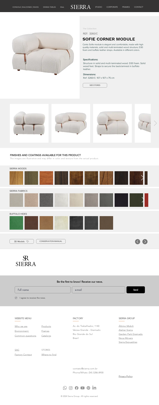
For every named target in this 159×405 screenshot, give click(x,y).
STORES (45, 349)
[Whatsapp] (65, 388)
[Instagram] (70, 388)
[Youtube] (82, 388)
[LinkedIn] (94, 388)
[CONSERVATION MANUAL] (51, 241)
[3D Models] (22, 241)
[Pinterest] (88, 388)
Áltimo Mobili (126, 326)
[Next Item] (155, 123)
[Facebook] (76, 388)
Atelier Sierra (126, 330)
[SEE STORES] (95, 85)
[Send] (135, 289)
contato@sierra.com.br (85, 368)
